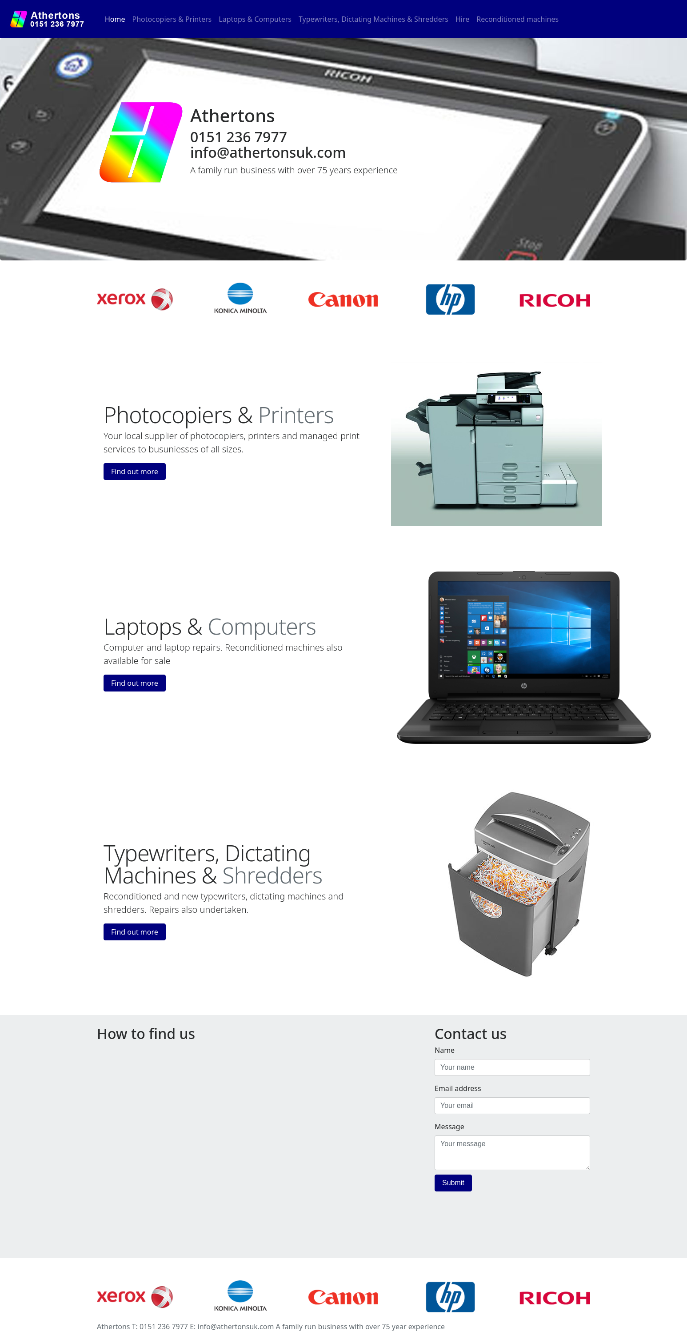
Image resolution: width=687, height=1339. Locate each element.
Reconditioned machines (517, 19)
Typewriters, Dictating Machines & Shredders (373, 19)
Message (449, 1126)
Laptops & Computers (255, 19)
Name (445, 1050)
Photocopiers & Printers (172, 19)
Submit (453, 1183)
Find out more (134, 471)
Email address (458, 1088)
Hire (462, 19)
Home (117, 18)
